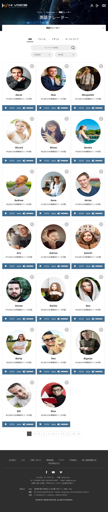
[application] (19, 108)
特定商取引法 (54, 463)
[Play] (5, 108)
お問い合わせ (35, 460)
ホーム (39, 12)
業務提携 (50, 460)
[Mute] (24, 108)
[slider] (12, 108)
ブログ (61, 460)
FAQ (23, 460)
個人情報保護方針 (89, 460)
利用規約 (73, 460)
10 (74, 434)
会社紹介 (12, 460)
